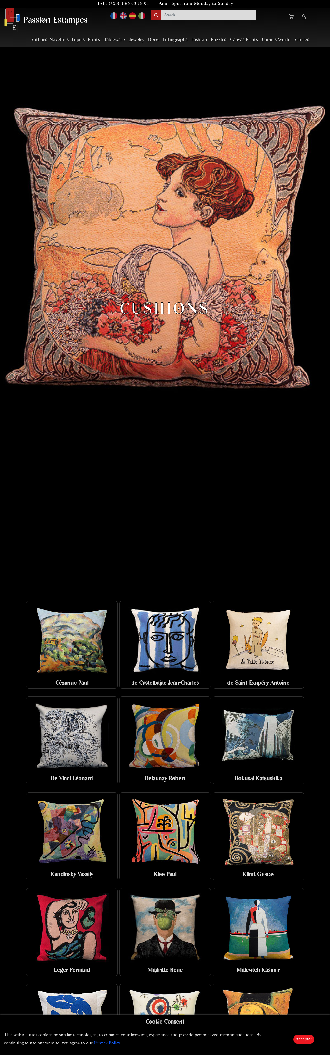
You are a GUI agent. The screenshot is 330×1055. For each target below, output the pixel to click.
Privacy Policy (107, 1043)
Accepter (303, 1039)
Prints (94, 39)
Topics (78, 39)
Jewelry (136, 39)
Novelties (59, 39)
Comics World (276, 39)
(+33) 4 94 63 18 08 (129, 3)
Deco (153, 39)
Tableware (114, 39)
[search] (208, 15)
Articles (301, 39)
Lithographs (175, 39)
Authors (39, 39)
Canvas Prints (244, 39)
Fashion (199, 39)
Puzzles (218, 39)
